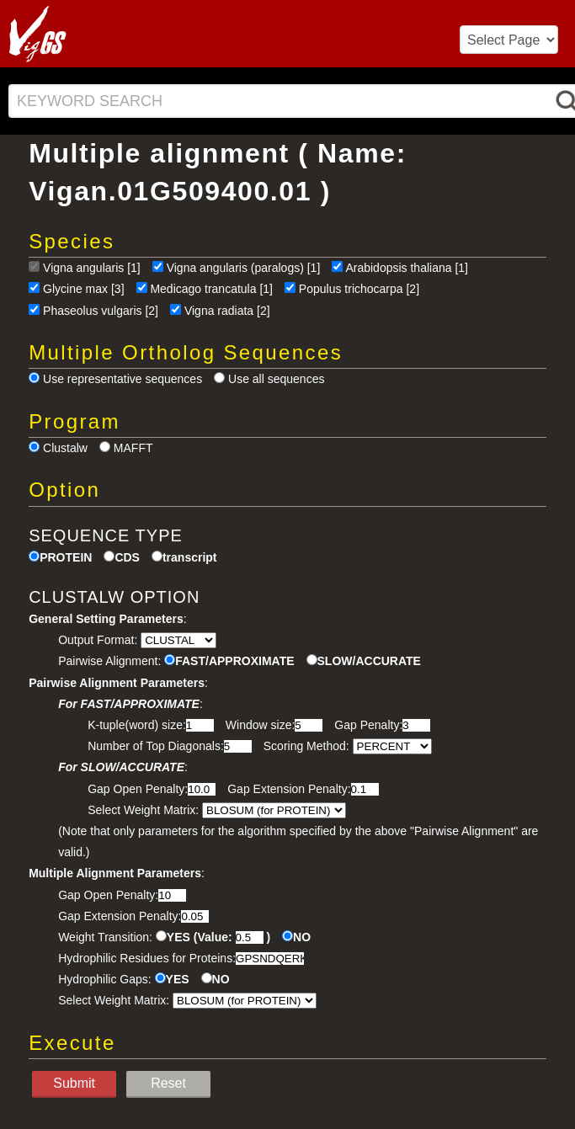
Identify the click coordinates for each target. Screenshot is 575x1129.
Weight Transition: (105, 937)
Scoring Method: (306, 746)
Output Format (96, 640)
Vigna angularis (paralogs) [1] (244, 267)
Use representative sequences (122, 379)
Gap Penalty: (368, 725)
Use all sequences (276, 379)
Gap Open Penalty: (138, 789)
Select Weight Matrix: (143, 810)
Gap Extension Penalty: (288, 789)
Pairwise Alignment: (109, 661)
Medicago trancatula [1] (211, 289)
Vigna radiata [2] (227, 310)
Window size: (260, 725)
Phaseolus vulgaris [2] (100, 310)
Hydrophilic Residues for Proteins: (147, 958)
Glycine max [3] (83, 289)
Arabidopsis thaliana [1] (406, 267)
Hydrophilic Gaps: (105, 979)
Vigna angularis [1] (92, 267)
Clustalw (65, 448)
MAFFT (133, 448)
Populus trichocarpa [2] (359, 289)
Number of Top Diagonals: (156, 746)
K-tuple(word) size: (137, 725)
